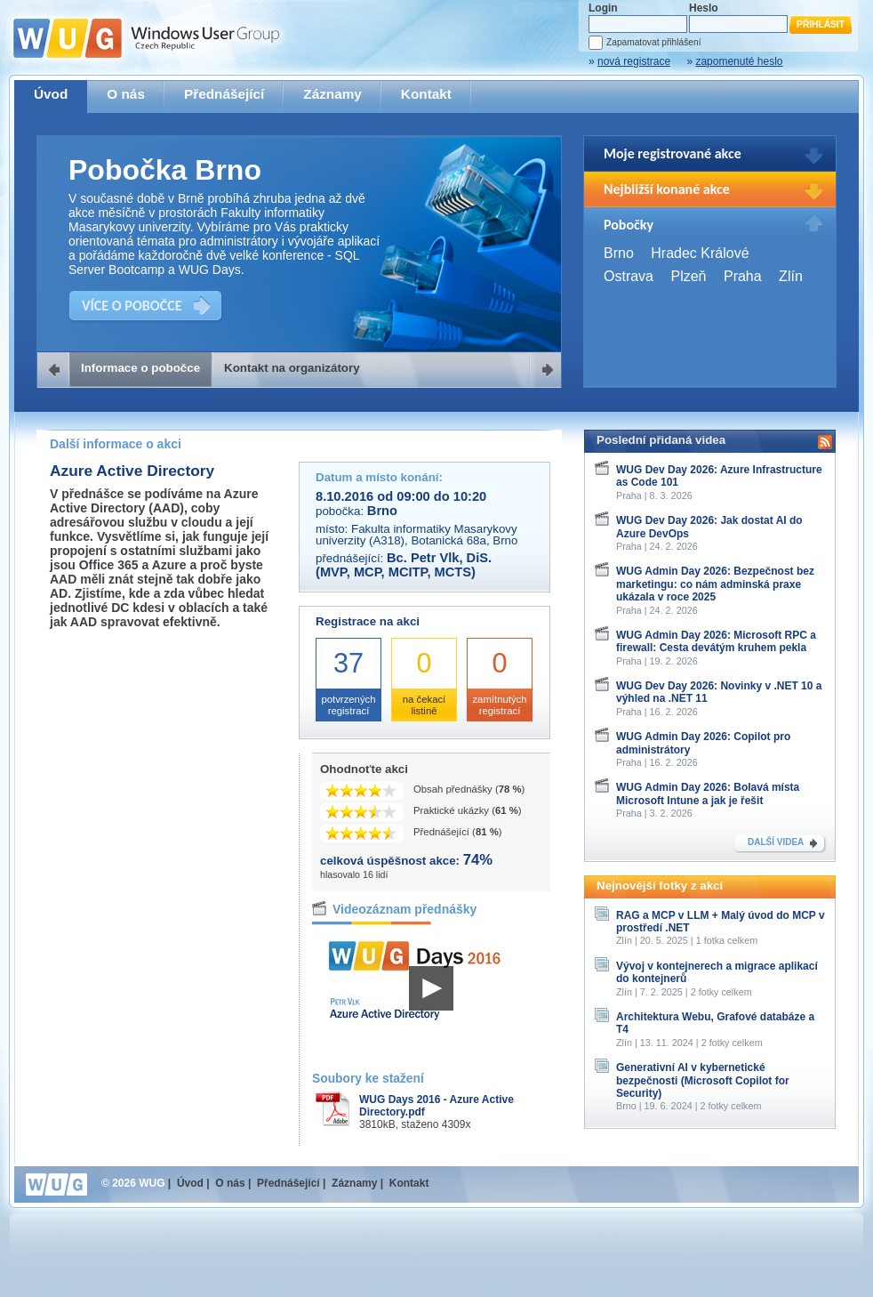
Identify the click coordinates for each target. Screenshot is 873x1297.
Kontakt (426, 93)
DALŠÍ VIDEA (776, 842)
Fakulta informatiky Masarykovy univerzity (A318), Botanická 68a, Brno (416, 534)
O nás (126, 93)
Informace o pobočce (140, 368)
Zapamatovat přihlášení (653, 42)
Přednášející (224, 93)
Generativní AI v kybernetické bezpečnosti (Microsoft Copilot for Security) (702, 1080)
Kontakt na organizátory (292, 368)
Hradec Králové (700, 253)
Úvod (51, 93)
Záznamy (332, 93)
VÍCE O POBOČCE (132, 305)
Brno (619, 253)
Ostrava (628, 276)
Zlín (791, 276)
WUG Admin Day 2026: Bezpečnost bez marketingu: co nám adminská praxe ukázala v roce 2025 (715, 584)
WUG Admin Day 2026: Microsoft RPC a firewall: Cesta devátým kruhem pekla (716, 641)
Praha (743, 276)
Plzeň (688, 276)
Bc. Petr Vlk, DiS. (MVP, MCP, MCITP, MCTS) (404, 565)
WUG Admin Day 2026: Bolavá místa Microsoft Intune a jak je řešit (707, 793)
